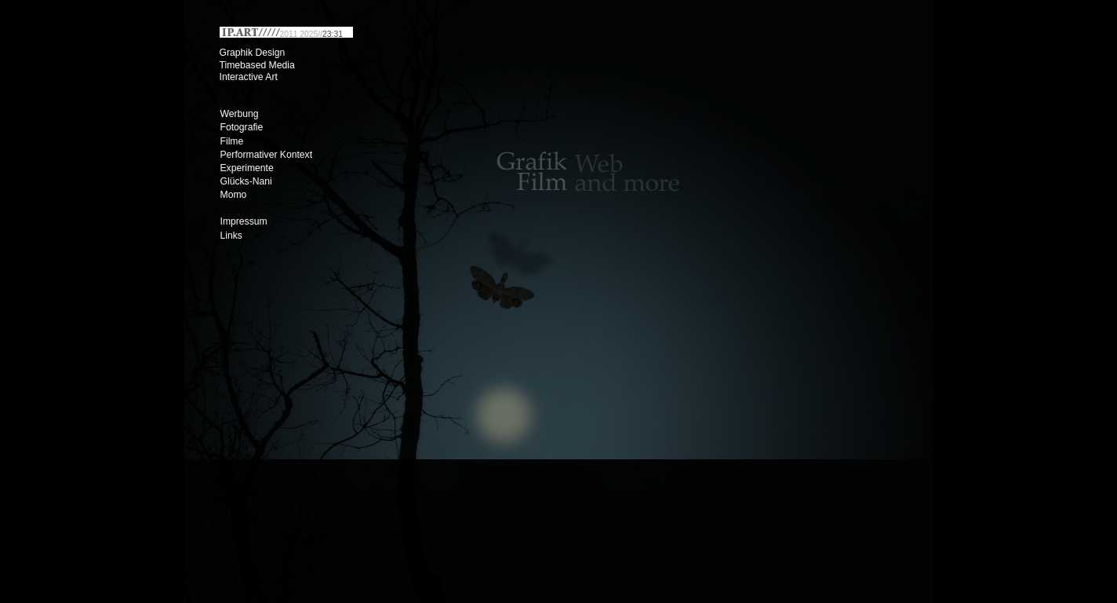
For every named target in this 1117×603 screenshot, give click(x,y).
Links (231, 235)
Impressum (243, 221)
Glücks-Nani (246, 181)
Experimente (247, 168)
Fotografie (242, 127)
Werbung (239, 113)
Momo (233, 194)
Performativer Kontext (266, 154)
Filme (232, 141)
